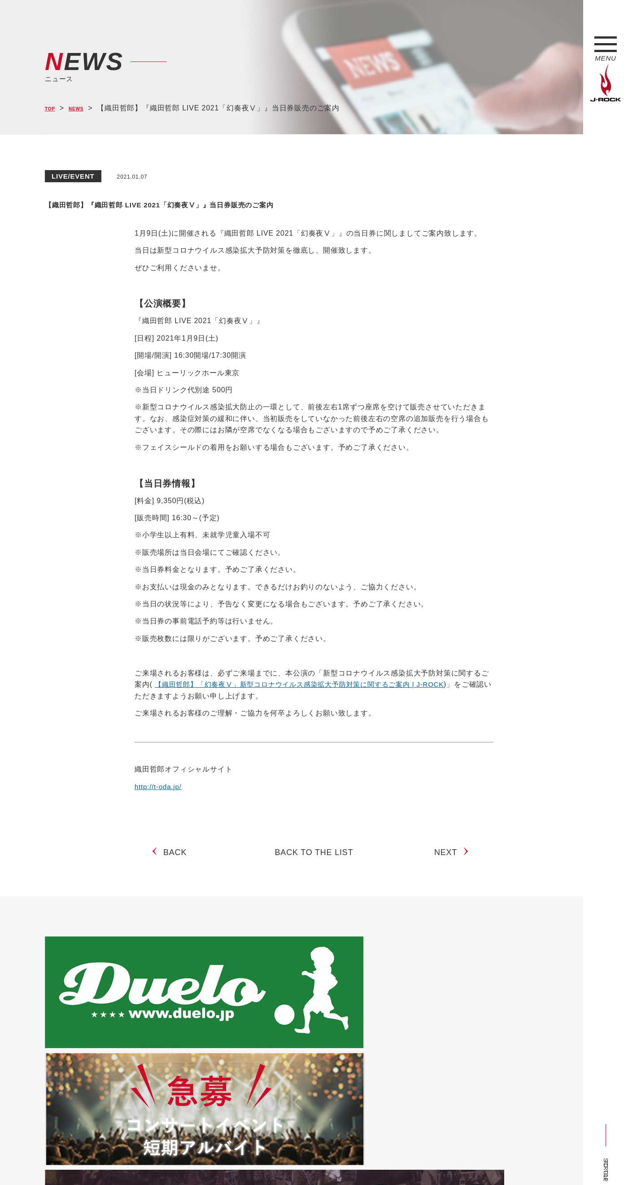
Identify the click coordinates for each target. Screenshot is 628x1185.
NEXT (449, 860)
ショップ (234, 1161)
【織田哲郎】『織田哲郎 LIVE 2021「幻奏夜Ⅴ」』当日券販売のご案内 (282, 202)
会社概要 (150, 1161)
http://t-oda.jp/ (159, 786)
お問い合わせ (277, 1161)
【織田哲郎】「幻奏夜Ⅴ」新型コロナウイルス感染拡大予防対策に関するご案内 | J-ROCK (308, 684)
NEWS (85, 108)
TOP (53, 108)
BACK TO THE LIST (314, 860)
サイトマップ (192, 1161)
